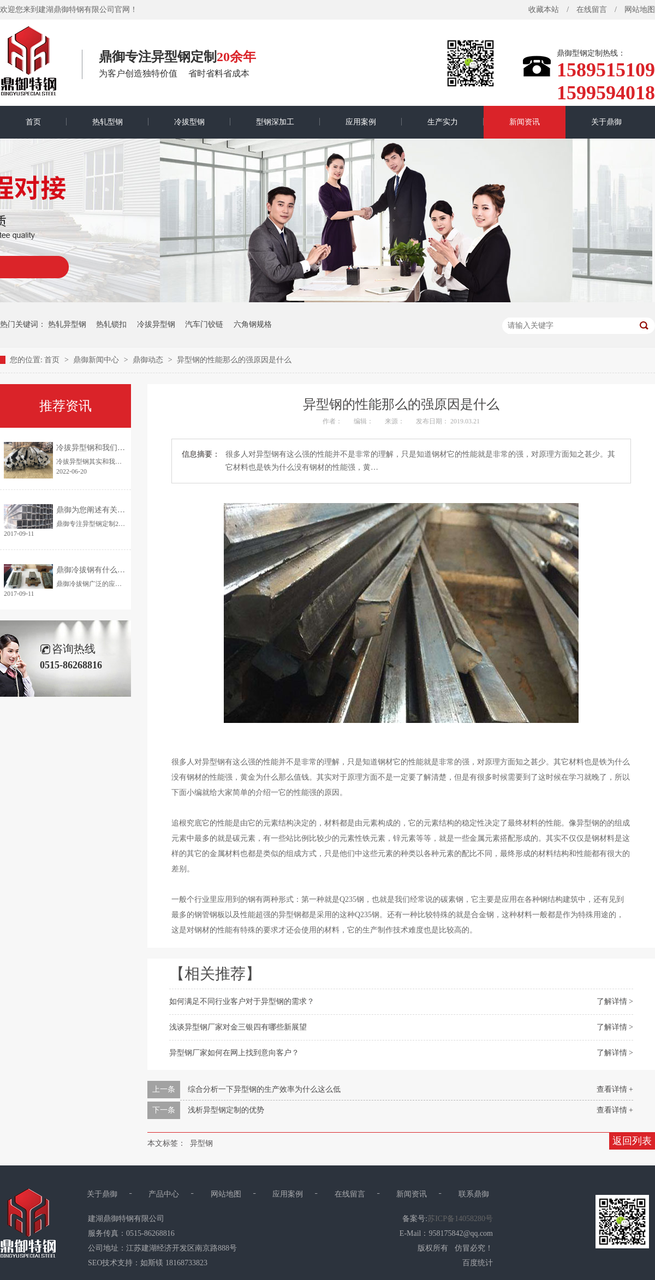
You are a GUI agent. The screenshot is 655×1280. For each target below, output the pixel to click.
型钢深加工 (275, 122)
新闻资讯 (524, 122)
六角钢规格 (253, 324)
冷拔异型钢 (156, 324)
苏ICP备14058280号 (460, 1219)
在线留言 (591, 9)
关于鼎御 (606, 122)
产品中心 (163, 1194)
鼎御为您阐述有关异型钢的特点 (109, 510)
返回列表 (632, 1140)
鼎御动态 (149, 360)
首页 (33, 122)
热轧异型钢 (67, 324)
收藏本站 (543, 9)
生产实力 (442, 122)
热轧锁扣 (111, 324)
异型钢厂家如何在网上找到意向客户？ (234, 1053)
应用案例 (361, 122)
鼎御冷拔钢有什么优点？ (98, 570)
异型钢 (201, 1143)
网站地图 (226, 1194)
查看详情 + (615, 1089)
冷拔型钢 (189, 122)
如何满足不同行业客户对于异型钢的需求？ (241, 1001)
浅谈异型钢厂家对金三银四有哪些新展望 (238, 1027)
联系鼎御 (473, 1194)
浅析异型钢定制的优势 (226, 1110)
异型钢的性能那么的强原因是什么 (234, 360)
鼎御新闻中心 (97, 360)
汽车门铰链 (204, 324)
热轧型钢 (107, 122)
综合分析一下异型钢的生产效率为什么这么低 (264, 1089)
